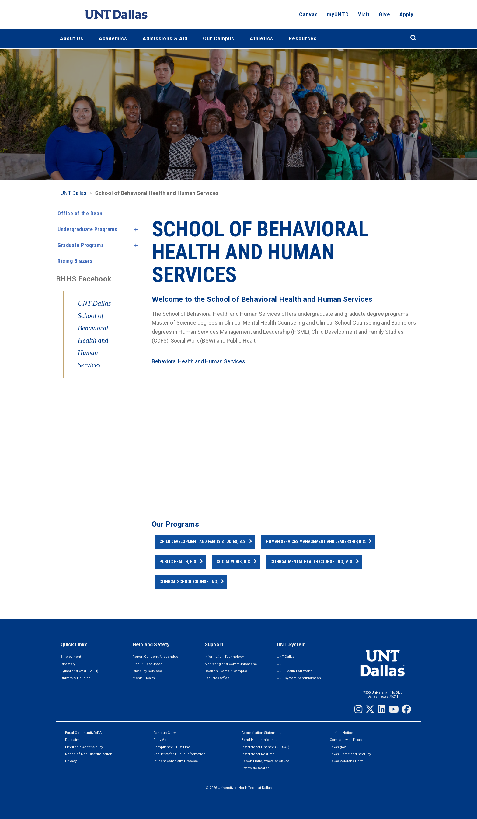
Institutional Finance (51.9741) (265, 747)
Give (384, 17)
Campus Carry (164, 733)
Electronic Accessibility (84, 747)
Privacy (71, 761)
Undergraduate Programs (87, 229)
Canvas (308, 17)
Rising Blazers (75, 261)
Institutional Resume (258, 754)
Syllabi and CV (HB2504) (79, 671)
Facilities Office (217, 678)
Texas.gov (338, 747)
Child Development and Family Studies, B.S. (203, 541)
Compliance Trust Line (171, 747)
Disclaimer (74, 740)
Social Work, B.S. (234, 561)
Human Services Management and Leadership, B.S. (316, 541)
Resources (303, 38)
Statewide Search (256, 768)
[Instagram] (358, 709)
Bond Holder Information (262, 740)
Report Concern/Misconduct (156, 657)
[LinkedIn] (381, 709)
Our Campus (218, 38)
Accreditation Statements (262, 733)
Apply (406, 17)
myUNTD (338, 17)
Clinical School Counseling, (188, 581)
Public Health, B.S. (178, 561)
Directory (68, 664)
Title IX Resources (147, 664)
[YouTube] (393, 709)
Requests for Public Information (179, 754)
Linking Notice (341, 733)
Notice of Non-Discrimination (88, 754)
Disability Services (147, 671)
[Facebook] (406, 709)
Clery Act (160, 740)
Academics (113, 38)
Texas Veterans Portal (347, 761)
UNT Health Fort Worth (294, 671)
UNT (280, 664)
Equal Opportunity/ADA (83, 733)
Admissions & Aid (165, 38)
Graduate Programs (80, 245)
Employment (71, 657)
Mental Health (144, 678)
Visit (364, 17)
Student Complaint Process (175, 761)
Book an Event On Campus (226, 671)
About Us (71, 38)
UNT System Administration (299, 678)
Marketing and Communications (231, 664)
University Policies (75, 678)
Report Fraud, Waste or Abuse (265, 761)
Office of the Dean (79, 213)
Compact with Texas (346, 740)
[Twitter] (369, 709)
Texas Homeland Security (350, 754)
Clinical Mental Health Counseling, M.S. (311, 561)
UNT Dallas (74, 193)
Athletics (261, 38)
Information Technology (224, 657)
